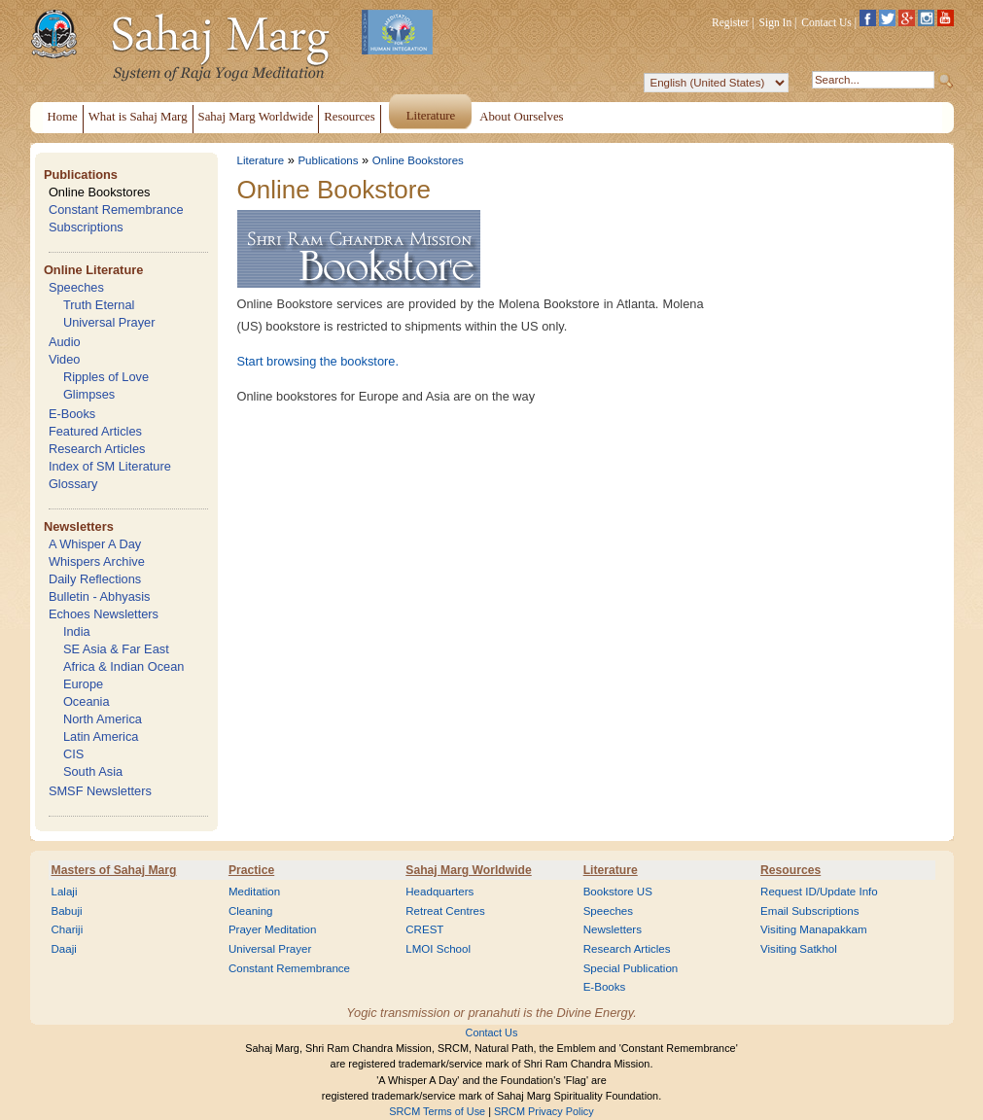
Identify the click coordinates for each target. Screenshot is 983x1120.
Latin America (101, 736)
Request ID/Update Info (819, 891)
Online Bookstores (100, 192)
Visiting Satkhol (798, 949)
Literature (261, 160)
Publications (81, 174)
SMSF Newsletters (100, 791)
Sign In (775, 22)
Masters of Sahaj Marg (114, 870)
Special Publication (631, 968)
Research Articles (97, 448)
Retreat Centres (445, 911)
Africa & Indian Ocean (123, 666)
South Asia (93, 771)
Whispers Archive (97, 561)
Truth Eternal (99, 305)
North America (102, 719)
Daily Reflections (95, 579)
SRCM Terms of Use (437, 1111)
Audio (65, 341)
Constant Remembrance (116, 209)
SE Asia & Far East (116, 649)
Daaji (64, 949)
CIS (73, 754)
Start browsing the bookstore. (318, 361)
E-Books (72, 413)
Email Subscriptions (809, 911)
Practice (251, 870)
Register (730, 22)
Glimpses (89, 394)
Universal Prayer (109, 322)
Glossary (73, 483)
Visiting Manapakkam (813, 929)
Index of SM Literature (110, 466)
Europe (83, 684)
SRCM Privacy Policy (544, 1111)
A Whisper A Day (95, 544)
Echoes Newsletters (103, 614)
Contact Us (826, 22)
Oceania (86, 701)
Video (65, 359)
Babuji (67, 911)
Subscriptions (86, 227)
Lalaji (65, 891)
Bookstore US (617, 891)
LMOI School (438, 949)
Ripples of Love (106, 376)
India (76, 631)
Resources (790, 870)
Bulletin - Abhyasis (100, 596)
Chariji (68, 929)
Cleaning (250, 911)
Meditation (254, 891)
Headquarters (439, 891)
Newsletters (79, 526)
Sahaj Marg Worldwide (468, 870)
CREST (424, 929)
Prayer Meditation (272, 929)
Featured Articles (95, 431)
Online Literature (93, 269)
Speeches (76, 287)
